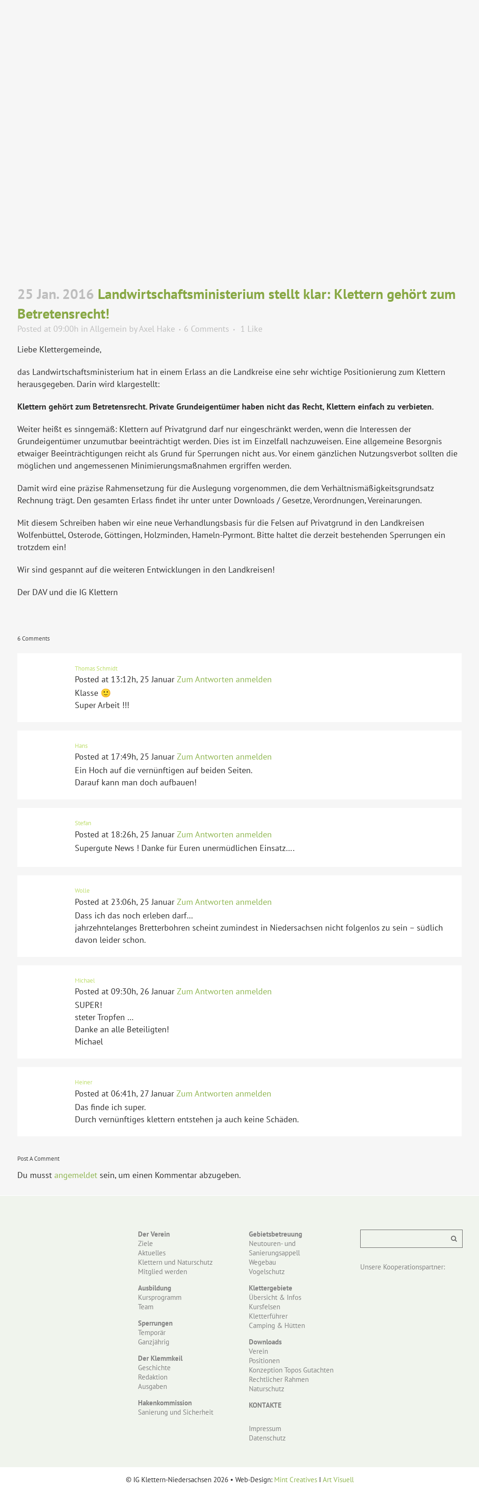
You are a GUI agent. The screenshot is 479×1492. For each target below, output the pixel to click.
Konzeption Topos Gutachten (291, 1369)
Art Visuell (338, 1479)
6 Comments (206, 328)
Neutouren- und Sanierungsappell (274, 1248)
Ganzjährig (153, 1341)
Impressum (265, 1428)
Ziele (145, 1243)
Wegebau (262, 1262)
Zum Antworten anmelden (224, 679)
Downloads (265, 1341)
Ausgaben (152, 1386)
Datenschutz (267, 1437)
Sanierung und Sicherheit (175, 1412)
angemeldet (75, 1175)
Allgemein (108, 328)
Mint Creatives (295, 1479)
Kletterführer (268, 1316)
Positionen (264, 1360)
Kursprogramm (159, 1297)
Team (145, 1306)
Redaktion (152, 1377)
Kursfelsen (264, 1306)
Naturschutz (266, 1388)
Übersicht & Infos (275, 1297)
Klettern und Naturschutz (175, 1262)
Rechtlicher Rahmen (279, 1379)
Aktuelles (152, 1252)
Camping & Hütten (277, 1325)
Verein (258, 1351)
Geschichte (154, 1367)
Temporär (152, 1332)
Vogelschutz (267, 1271)
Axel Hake (157, 328)
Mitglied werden (162, 1271)
